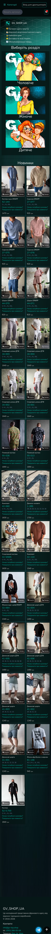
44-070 (6, 303)
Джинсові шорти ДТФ (35, 605)
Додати (5, 194)
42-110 (31, 557)
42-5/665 (6, 557)
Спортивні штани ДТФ (10, 351)
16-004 (31, 354)
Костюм (5, 808)
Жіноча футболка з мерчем (37, 757)
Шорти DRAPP (7, 300)
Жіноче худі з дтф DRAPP (12, 605)
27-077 (31, 201)
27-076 (31, 252)
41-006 (31, 658)
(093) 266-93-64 (13, 930)
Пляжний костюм (8, 453)
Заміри (21, 194)
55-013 (31, 455)
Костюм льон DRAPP (10, 199)
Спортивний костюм (9, 554)
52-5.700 (6, 810)
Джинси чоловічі (33, 503)
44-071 (31, 303)
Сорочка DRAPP (33, 199)
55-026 (6, 455)
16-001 (31, 404)
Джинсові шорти (8, 706)
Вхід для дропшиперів (34, 4)
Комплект (5, 503)
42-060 (6, 506)
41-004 (31, 607)
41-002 (31, 709)
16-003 (6, 354)
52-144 (6, 201)
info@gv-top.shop (10, 927)
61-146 (31, 759)
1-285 (30, 506)
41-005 (6, 658)
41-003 (6, 709)
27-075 (6, 252)
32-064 (6, 607)
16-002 (6, 404)
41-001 (6, 759)
